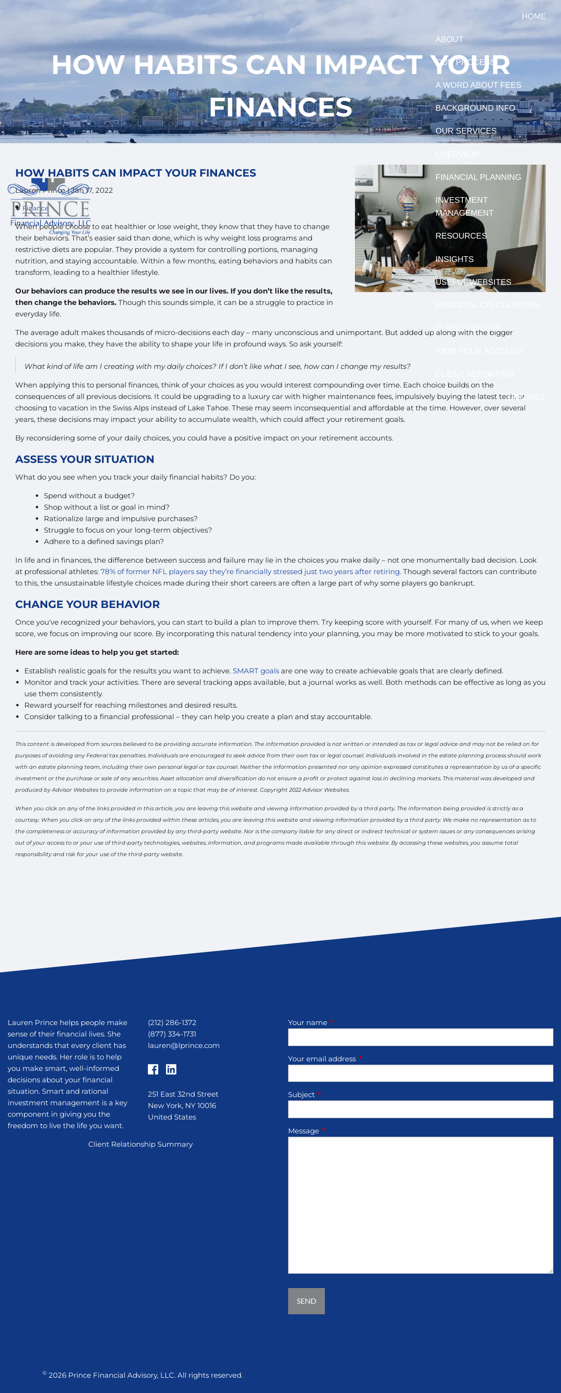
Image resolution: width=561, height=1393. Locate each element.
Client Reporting (475, 374)
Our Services (466, 131)
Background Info (475, 108)
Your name (345, 1022)
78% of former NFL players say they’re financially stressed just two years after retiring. (251, 571)
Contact (527, 397)
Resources (461, 236)
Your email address (359, 1058)
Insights (455, 259)
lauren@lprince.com (184, 1045)
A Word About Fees (478, 85)
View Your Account (480, 351)
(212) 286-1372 (172, 1022)
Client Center (468, 328)
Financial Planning (478, 177)
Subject (338, 1094)
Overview (457, 154)
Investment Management (465, 207)
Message (341, 1130)
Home (534, 16)
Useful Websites (473, 282)
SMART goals (256, 670)
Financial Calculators (487, 305)
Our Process (466, 62)
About (450, 39)
